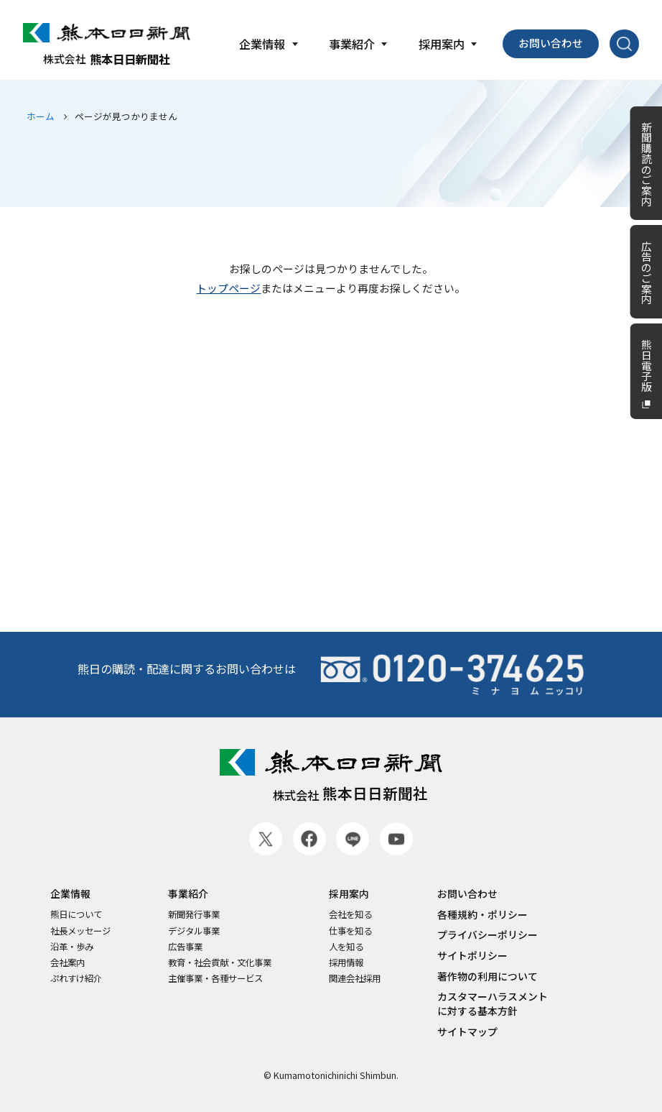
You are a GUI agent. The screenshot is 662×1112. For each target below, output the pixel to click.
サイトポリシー (472, 955)
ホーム (41, 116)
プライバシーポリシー (487, 935)
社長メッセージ (80, 931)
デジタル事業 (194, 931)
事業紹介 (188, 894)
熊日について (76, 915)
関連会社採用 (355, 979)
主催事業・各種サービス (215, 979)
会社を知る (350, 915)
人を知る (346, 947)
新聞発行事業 (194, 915)
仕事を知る (350, 931)
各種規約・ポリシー (482, 915)
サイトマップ (467, 1032)
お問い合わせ (550, 42)
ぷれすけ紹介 (76, 979)
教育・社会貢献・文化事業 (219, 963)
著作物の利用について (487, 976)
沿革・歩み (71, 947)
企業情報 (70, 894)
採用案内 (349, 894)
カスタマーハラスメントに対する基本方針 (492, 1003)
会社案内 (67, 963)
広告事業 (185, 947)
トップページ (228, 287)
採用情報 (346, 963)
